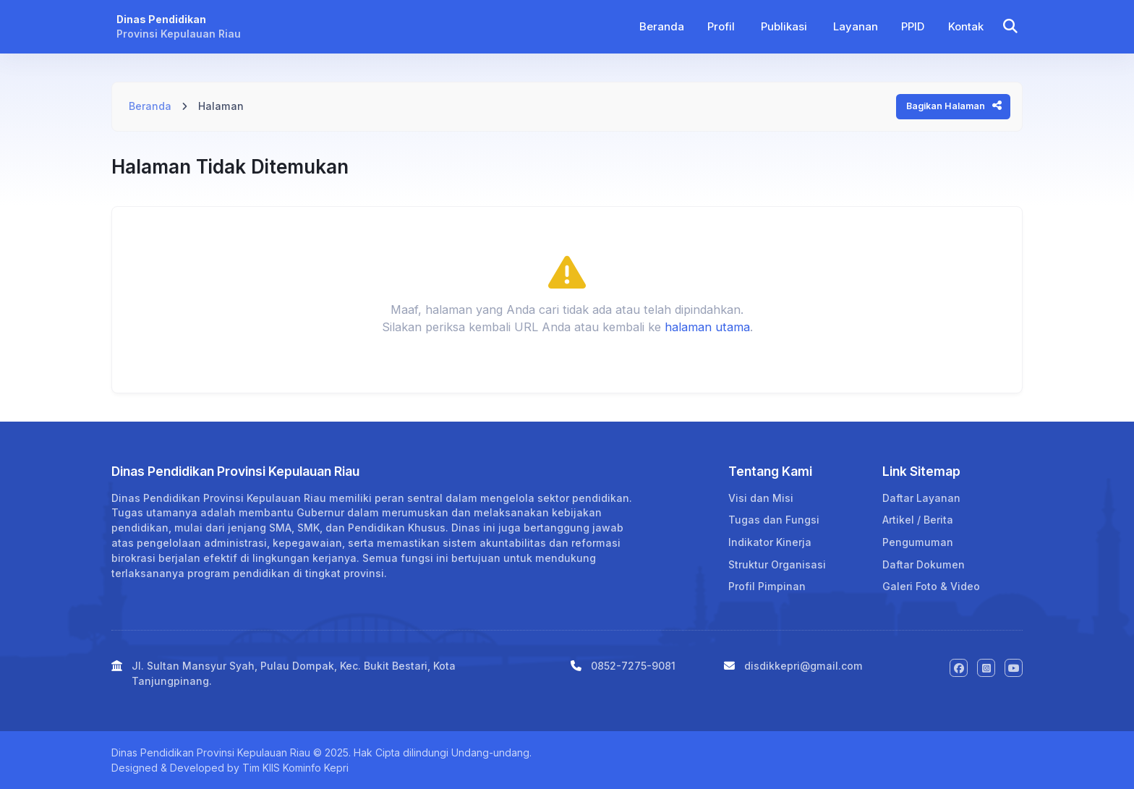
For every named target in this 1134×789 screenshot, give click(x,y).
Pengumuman (917, 542)
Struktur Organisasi (777, 564)
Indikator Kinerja (769, 542)
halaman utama (707, 327)
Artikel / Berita (917, 519)
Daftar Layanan (921, 498)
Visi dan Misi (760, 498)
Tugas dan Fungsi (773, 519)
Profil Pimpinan (767, 586)
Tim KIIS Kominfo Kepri (295, 768)
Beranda (150, 106)
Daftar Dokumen (923, 564)
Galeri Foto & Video (931, 586)
